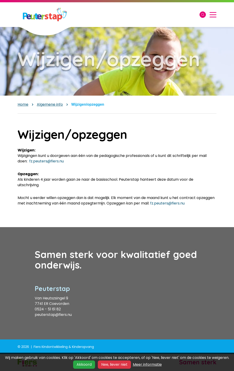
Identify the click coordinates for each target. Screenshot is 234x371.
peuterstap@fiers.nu (53, 314)
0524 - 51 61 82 (48, 309)
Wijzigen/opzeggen (87, 104)
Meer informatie (147, 364)
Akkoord (84, 364)
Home (23, 104)
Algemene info (50, 104)
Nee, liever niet (114, 364)
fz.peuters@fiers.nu (46, 161)
